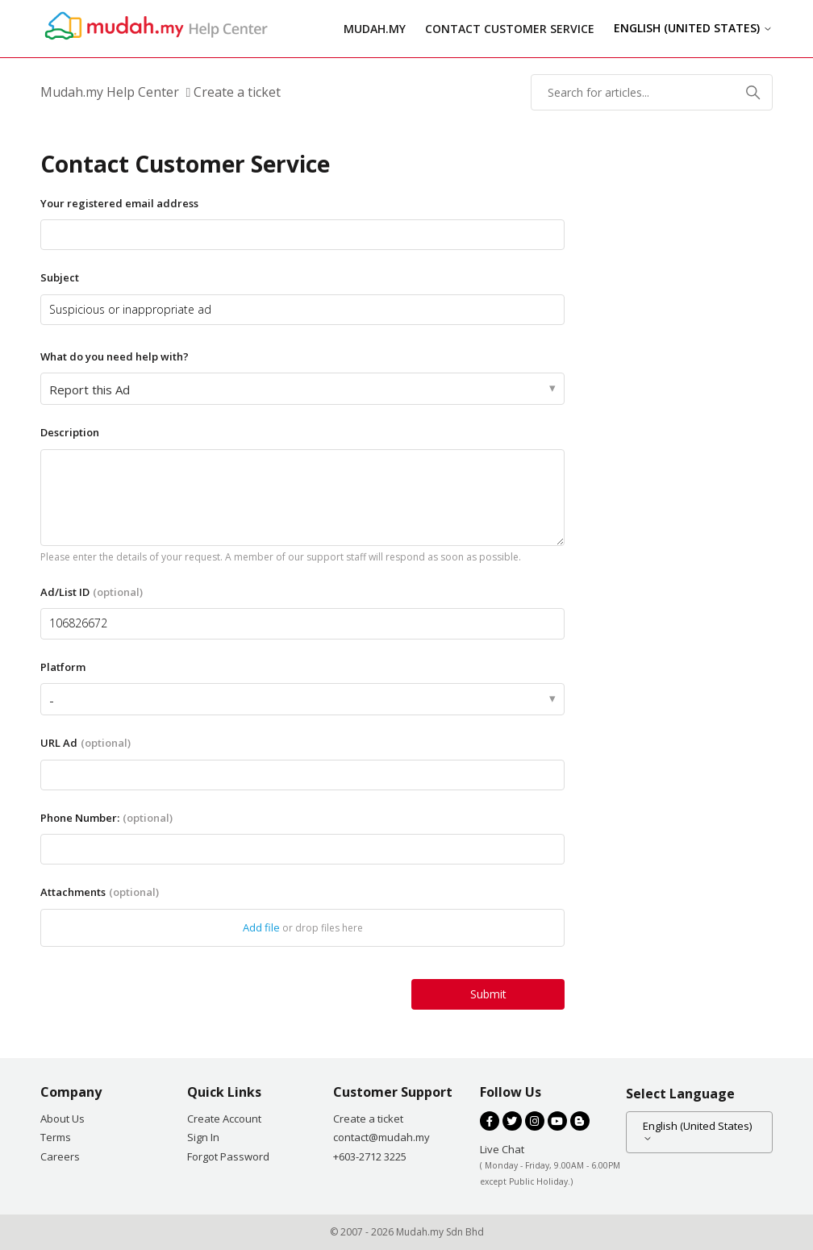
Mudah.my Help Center (109, 92)
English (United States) (693, 28)
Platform (62, 667)
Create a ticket (368, 1118)
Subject (59, 277)
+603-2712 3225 (369, 1156)
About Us (62, 1118)
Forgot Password (228, 1156)
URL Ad (85, 742)
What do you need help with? (114, 356)
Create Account (224, 1118)
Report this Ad (89, 389)
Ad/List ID (91, 592)
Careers (60, 1156)
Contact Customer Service (509, 28)
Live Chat (502, 1149)
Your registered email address (119, 203)
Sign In (203, 1137)
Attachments (99, 892)
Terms (55, 1137)
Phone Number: (106, 817)
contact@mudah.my (381, 1137)
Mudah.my (375, 28)
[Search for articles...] (652, 92)
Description (69, 432)
